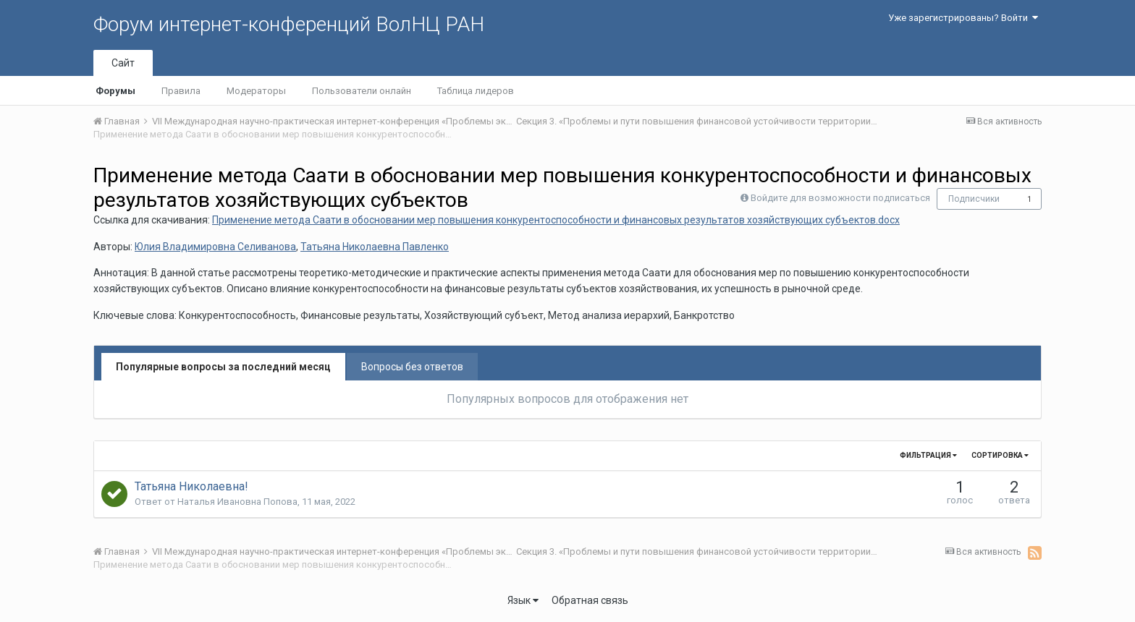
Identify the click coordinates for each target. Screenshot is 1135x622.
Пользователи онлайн (361, 90)
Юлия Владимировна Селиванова (215, 246)
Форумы (115, 90)
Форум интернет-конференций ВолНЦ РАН (288, 24)
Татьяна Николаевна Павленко (374, 246)
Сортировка (1000, 455)
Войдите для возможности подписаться (840, 197)
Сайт (123, 63)
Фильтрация (928, 455)
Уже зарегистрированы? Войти (963, 17)
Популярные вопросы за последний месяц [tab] (223, 366)
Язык (523, 600)
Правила (181, 90)
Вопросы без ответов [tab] (412, 366)
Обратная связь (590, 600)
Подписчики (974, 199)
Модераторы (256, 90)
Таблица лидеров (475, 90)
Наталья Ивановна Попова (237, 501)
